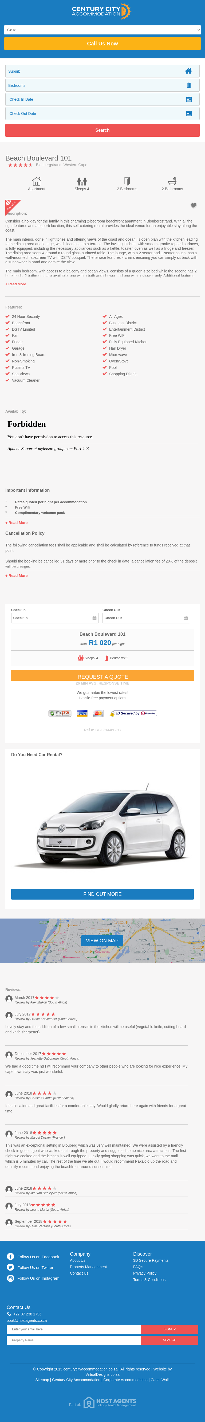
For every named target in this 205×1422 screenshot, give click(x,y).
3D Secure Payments (150, 1260)
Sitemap (42, 1380)
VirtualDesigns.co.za (102, 1374)
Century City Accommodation (76, 1380)
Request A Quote (103, 677)
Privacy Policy (144, 1273)
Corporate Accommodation (125, 1380)
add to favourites (194, 205)
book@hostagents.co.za (27, 1320)
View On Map (102, 940)
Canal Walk (160, 1380)
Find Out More (102, 894)
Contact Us (79, 1273)
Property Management (88, 1267)
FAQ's (138, 1267)
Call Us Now (102, 43)
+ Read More (15, 284)
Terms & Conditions (149, 1280)
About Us (77, 1260)
